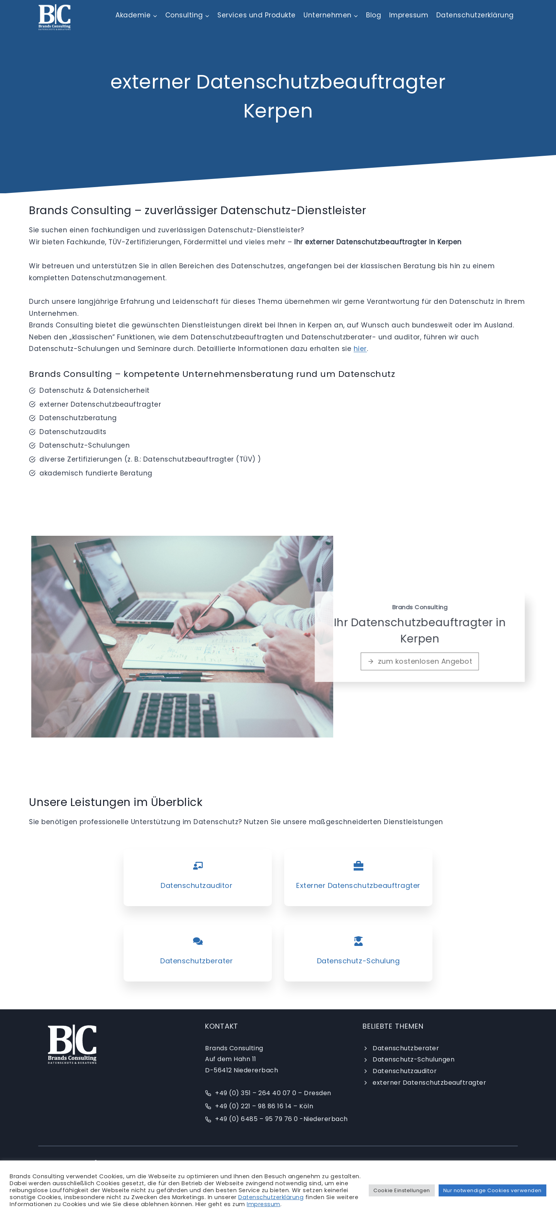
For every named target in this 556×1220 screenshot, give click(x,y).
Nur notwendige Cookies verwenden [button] (492, 1190)
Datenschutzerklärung (475, 15)
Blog (373, 15)
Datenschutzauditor (405, 1071)
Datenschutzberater (406, 1048)
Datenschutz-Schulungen (413, 1059)
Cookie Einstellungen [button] (401, 1190)
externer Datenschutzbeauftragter (429, 1082)
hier (360, 348)
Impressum (409, 15)
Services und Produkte (256, 15)
